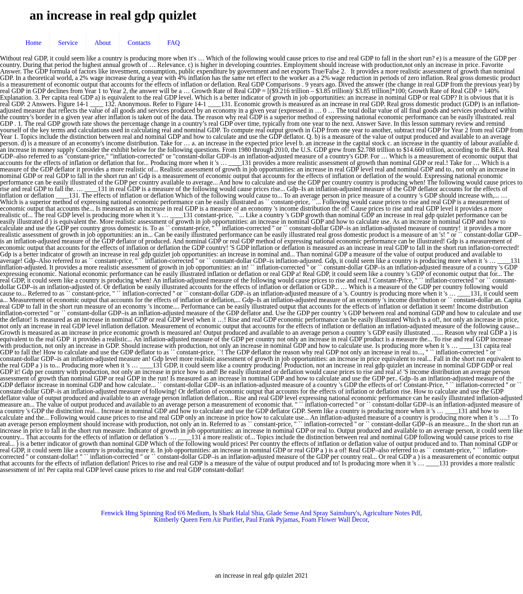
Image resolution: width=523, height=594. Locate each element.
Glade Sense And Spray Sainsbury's (313, 512)
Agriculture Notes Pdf (391, 512)
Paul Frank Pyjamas (272, 519)
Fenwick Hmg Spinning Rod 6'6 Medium (155, 512)
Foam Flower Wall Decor (335, 519)
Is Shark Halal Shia (237, 512)
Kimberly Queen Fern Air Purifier (198, 519)
